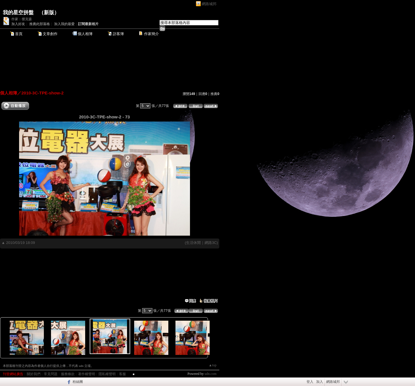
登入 (309, 382)
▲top (212, 365)
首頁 (19, 34)
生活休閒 (193, 243)
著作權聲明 (86, 374)
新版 (49, 12)
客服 (122, 374)
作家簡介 (151, 34)
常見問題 (51, 374)
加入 (319, 382)
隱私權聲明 (107, 374)
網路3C (211, 243)
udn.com (210, 374)
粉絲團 (78, 382)
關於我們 (33, 374)
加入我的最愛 (64, 24)
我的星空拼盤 (18, 12)
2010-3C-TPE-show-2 (42, 92)
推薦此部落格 (39, 24)
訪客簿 (118, 34)
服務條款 (68, 374)
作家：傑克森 (21, 19)
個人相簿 (85, 34)
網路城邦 (209, 4)
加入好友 (18, 24)
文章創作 (50, 34)
